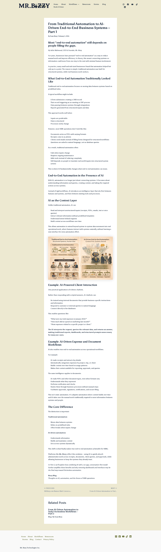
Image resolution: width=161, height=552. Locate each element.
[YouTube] (132, 4)
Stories (96, 4)
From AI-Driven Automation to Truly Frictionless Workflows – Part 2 (63, 511)
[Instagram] (123, 4)
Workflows (74, 4)
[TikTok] (137, 4)
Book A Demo (59, 7)
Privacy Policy (48, 539)
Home (56, 4)
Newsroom (86, 4)
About (63, 4)
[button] (78, 4)
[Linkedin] (125, 7)
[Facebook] (128, 4)
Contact (38, 539)
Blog (104, 4)
